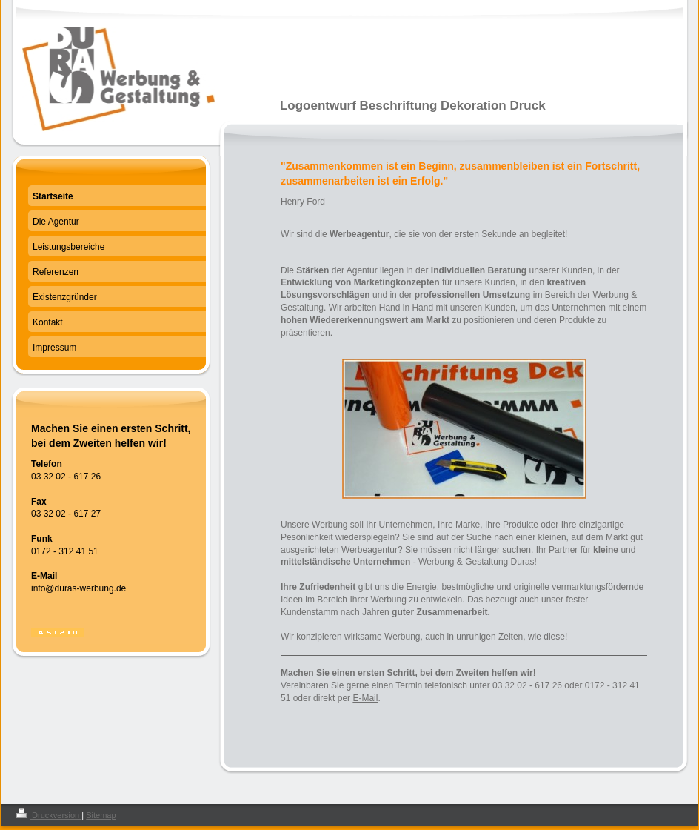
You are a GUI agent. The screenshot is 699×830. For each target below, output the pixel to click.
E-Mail (365, 698)
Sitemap (101, 815)
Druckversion (48, 815)
